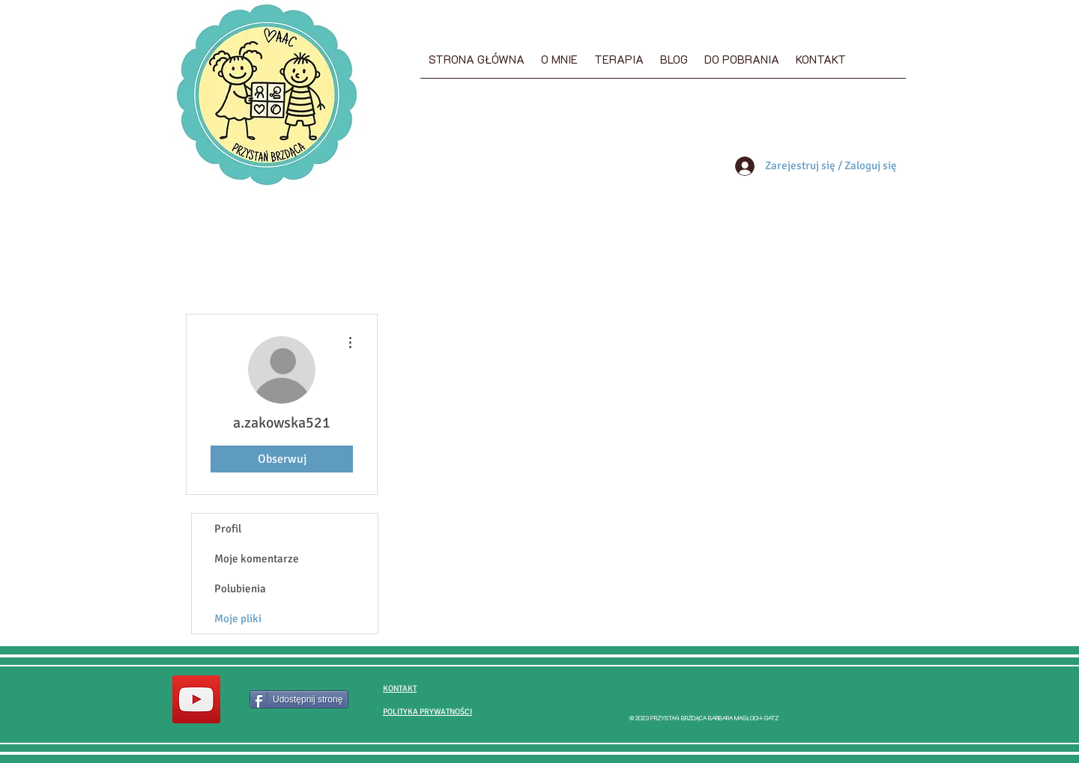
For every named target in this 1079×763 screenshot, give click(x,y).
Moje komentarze (256, 558)
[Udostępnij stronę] (299, 699)
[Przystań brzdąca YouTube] (196, 699)
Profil (227, 528)
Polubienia (240, 588)
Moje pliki (238, 618)
